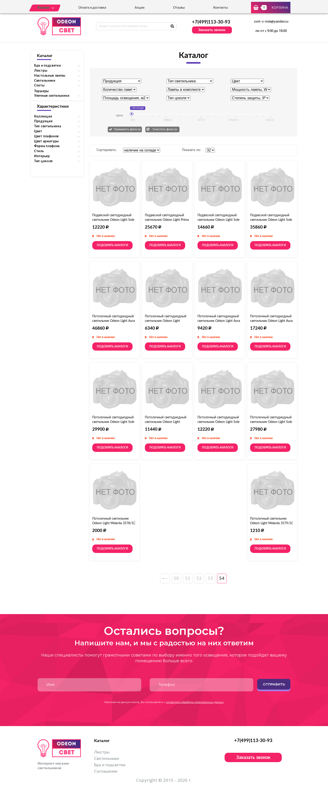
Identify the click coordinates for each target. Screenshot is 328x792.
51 (187, 578)
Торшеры (41, 91)
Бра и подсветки (109, 765)
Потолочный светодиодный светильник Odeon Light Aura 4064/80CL (113, 321)
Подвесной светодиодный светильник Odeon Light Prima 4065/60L (167, 220)
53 (210, 578)
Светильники (106, 759)
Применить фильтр (127, 129)
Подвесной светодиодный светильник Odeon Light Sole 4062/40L (113, 220)
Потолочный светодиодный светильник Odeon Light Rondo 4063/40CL (165, 321)
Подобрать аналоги (112, 245)
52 (199, 578)
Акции (139, 7)
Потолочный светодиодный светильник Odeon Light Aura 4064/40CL (218, 321)
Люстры (102, 752)
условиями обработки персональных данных (195, 702)
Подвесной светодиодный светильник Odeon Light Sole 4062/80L (271, 220)
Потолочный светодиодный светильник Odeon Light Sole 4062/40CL (218, 422)
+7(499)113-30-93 (211, 22)
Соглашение (106, 771)
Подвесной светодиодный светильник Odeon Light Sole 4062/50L (218, 220)
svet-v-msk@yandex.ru (271, 21)
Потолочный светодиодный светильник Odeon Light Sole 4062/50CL (113, 422)
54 (222, 578)
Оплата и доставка (92, 7)
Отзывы (179, 7)
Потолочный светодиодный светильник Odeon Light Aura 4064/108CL (271, 321)
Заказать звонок (212, 30)
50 (176, 578)
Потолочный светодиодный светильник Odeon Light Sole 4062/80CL (271, 422)
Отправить (274, 684)
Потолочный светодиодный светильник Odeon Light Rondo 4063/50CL (165, 422)
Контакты (220, 7)
